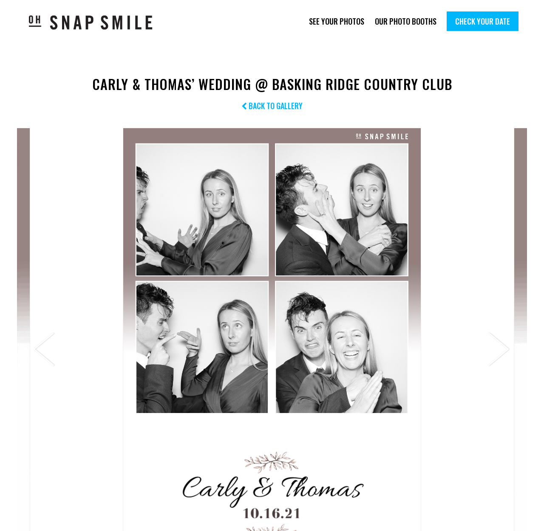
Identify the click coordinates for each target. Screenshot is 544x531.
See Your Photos (336, 21)
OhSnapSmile (97, 22)
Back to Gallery (272, 105)
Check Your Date (482, 21)
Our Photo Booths (405, 21)
